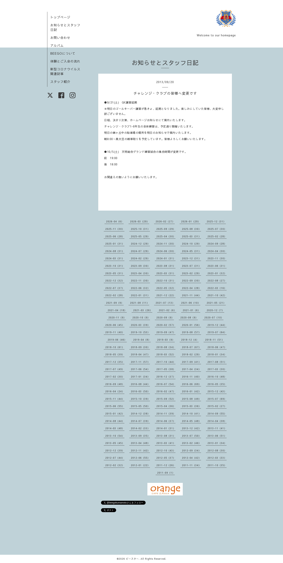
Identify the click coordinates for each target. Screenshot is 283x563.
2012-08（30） (217, 450)
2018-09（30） (140, 347)
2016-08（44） (140, 384)
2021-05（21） (216, 302)
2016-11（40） (191, 376)
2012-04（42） (191, 457)
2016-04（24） (114, 391)
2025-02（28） (217, 236)
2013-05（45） (114, 443)
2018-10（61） (114, 347)
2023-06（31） (217, 265)
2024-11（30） (165, 243)
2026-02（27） (165, 221)
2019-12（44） (217, 324)
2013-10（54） (114, 435)
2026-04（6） (115, 221)
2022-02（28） (114, 295)
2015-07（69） (217, 398)
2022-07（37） (114, 288)
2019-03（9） (166, 339)
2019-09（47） (165, 332)
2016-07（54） (165, 384)
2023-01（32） (217, 273)
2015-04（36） (165, 406)
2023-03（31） (165, 273)
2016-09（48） (114, 384)
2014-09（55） (217, 413)
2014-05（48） (191, 421)
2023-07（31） (191, 265)
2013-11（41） (217, 428)
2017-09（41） (191, 361)
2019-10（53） (140, 332)
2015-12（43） (217, 391)
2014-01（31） (165, 428)
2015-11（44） (114, 398)
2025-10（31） (140, 228)
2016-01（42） (191, 391)
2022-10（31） (165, 280)
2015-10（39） (140, 398)
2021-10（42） (217, 295)
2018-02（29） (191, 354)
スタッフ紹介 (60, 81)
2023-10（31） (114, 265)
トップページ (60, 17)
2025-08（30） (191, 228)
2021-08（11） (139, 302)
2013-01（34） (217, 443)
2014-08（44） (114, 421)
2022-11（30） (140, 280)
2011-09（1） (166, 472)
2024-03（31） (114, 258)
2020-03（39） (140, 324)
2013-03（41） (165, 443)
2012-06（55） (140, 457)
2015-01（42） (114, 413)
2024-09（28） (217, 243)
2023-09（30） (140, 265)
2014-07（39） (140, 421)
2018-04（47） (140, 354)
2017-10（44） (165, 361)
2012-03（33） (217, 457)
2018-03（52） (165, 354)
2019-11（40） (114, 332)
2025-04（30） (165, 236)
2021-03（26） (142, 310)
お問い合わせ (60, 37)
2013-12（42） (191, 428)
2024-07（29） (140, 251)
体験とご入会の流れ (65, 61)
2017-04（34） (191, 369)
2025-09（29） (165, 228)
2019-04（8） (142, 339)
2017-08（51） (217, 361)
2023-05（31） (114, 273)
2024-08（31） (114, 251)
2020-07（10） (213, 317)
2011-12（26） (165, 465)
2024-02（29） (140, 258)
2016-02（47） (165, 391)
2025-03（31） (191, 236)
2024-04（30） (217, 251)
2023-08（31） (165, 265)
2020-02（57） (165, 324)
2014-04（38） (217, 421)
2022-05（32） (165, 288)
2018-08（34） (165, 347)
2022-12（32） (114, 280)
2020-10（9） (141, 317)
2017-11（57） (140, 361)
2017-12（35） (114, 361)
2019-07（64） (217, 332)
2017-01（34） (140, 376)
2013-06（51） (217, 435)
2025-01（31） (114, 243)
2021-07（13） (165, 302)
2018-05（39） (114, 354)
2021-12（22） (165, 295)
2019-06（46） (117, 339)
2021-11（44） (191, 295)
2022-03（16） (217, 288)
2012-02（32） (114, 465)
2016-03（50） (140, 391)
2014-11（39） (165, 413)
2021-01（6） (191, 310)
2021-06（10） (190, 302)
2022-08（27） (217, 280)
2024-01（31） (165, 258)
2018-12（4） (190, 339)
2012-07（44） (114, 457)
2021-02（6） (167, 310)
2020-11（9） (117, 317)
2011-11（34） (191, 465)
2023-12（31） (191, 258)
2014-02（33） (140, 428)
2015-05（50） (140, 406)
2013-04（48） (140, 443)
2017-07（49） (114, 369)
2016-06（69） (191, 384)
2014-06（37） (165, 421)
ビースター (132, 558)
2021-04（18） (117, 310)
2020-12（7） (215, 310)
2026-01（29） (190, 221)
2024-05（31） (191, 251)
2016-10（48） (217, 376)
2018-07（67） (191, 347)
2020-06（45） (114, 324)
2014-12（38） (140, 413)
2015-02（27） (217, 406)
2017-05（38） (165, 369)
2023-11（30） (217, 258)
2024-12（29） (140, 243)
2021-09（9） (115, 302)
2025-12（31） (216, 221)
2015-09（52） (165, 398)
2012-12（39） (114, 450)
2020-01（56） (191, 324)
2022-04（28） (191, 288)
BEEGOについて (62, 53)
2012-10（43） (165, 450)
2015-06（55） (114, 406)
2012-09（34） (191, 450)
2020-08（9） (189, 317)
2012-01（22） (140, 465)
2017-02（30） (114, 376)
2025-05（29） (140, 236)
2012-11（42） (140, 450)
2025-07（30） (217, 228)
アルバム (57, 45)
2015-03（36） (191, 406)
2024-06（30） (165, 251)
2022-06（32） (140, 288)
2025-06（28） (114, 236)
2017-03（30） (217, 369)
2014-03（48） (114, 428)
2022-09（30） (191, 280)
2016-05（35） (217, 384)
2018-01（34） (217, 354)
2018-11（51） (214, 339)
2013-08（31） (165, 435)
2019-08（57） (191, 332)
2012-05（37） (165, 457)
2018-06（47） (217, 347)
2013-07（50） (191, 435)
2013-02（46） (191, 443)
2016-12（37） (165, 376)
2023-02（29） (191, 273)
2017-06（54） (140, 369)
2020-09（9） (165, 317)
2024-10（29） (191, 243)
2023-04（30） (140, 273)
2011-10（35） (217, 465)
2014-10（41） (191, 413)
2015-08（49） (191, 398)
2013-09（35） (140, 435)
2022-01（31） (140, 295)
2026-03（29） (139, 221)
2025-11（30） (114, 228)
